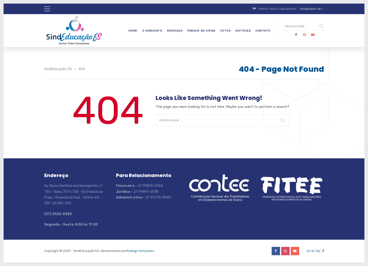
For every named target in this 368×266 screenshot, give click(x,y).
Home (132, 30)
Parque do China (201, 30)
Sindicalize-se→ (312, 9)
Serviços (174, 30)
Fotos (225, 30)
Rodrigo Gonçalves (140, 251)
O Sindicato (152, 30)
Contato (262, 30)
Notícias (243, 30)
